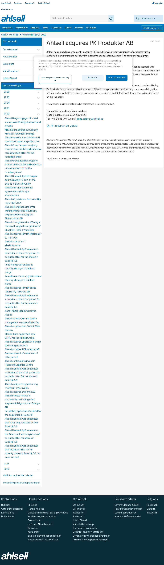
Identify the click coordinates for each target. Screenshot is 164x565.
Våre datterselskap (83, 524)
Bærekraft (30, 3)
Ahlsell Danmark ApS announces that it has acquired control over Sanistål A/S (22, 423)
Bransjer (35, 28)
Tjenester (56, 28)
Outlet (68, 28)
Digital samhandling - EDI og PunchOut (48, 513)
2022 (43, 35)
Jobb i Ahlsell (44, 3)
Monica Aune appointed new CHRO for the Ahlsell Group (20, 336)
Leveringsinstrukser (125, 513)
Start (3, 35)
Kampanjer (33, 532)
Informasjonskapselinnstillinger (90, 540)
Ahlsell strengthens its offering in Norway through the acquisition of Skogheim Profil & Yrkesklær (23, 226)
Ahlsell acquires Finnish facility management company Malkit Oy (22, 321)
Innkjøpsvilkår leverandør (128, 517)
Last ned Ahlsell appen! (40, 524)
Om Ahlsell (6, 3)
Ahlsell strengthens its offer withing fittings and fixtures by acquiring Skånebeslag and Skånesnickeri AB (21, 213)
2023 (6, 108)
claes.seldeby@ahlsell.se (90, 119)
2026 (6, 92)
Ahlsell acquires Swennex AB (20, 392)
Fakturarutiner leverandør (128, 509)
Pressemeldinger (30, 35)
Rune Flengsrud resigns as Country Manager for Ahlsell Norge (19, 269)
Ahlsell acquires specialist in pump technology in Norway (23, 344)
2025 (6, 97)
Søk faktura (34, 521)
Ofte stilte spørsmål (12, 509)
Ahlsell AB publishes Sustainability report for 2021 (23, 201)
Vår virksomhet (11, 71)
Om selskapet (10, 50)
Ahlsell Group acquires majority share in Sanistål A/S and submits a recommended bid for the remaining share (23, 167)
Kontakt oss (7, 9)
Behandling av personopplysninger (21, 483)
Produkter (7, 28)
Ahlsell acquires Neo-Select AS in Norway (22, 328)
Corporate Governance (85, 528)
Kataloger (33, 528)
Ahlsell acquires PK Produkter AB (22, 350)
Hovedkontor (10, 57)
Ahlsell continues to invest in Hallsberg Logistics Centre (20, 363)
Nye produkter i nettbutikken (43, 540)
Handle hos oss (36, 509)
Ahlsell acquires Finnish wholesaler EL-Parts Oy (23, 236)
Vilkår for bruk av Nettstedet (18, 476)
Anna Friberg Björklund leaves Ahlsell (20, 313)
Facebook (152, 505)
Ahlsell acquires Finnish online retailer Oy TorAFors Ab (20, 290)
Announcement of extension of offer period (21, 355)
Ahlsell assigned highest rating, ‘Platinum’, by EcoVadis (21, 386)
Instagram (152, 513)
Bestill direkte (152, 27)
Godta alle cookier (117, 77)
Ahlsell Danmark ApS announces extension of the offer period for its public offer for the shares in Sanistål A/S (22, 255)
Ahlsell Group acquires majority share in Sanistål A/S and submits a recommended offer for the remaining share (23, 151)
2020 (6, 469)
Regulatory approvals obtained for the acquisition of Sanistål (23, 413)
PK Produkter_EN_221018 (61, 126)
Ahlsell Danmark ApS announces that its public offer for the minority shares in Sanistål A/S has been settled (23, 452)
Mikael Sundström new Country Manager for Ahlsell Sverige (21, 132)
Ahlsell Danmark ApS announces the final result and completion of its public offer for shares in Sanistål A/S (22, 436)
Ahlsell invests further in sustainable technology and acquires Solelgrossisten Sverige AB (22, 402)
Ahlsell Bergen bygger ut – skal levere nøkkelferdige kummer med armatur (23, 122)
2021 (6, 464)
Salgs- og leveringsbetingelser (44, 536)
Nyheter (79, 28)
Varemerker (22, 28)
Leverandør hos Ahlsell (127, 505)
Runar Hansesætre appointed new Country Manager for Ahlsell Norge (23, 280)
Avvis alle (92, 77)
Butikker (18, 3)
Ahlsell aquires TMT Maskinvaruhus (15, 244)
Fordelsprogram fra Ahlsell (42, 517)
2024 (7, 103)
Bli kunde (91, 28)
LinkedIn (151, 509)
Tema (45, 28)
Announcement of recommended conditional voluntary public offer (22, 140)
